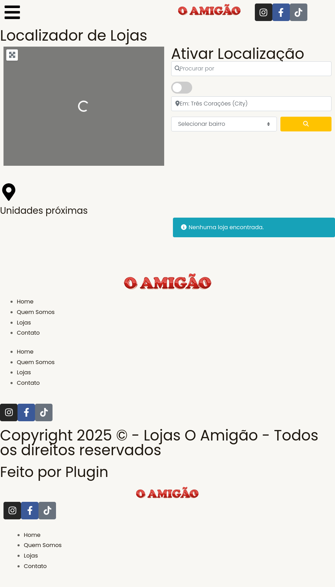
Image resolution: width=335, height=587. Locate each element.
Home (25, 302)
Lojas (24, 323)
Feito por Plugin (56, 472)
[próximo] (251, 103)
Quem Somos (36, 312)
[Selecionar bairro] (224, 124)
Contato (28, 333)
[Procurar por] (251, 68)
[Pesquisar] (305, 124)
